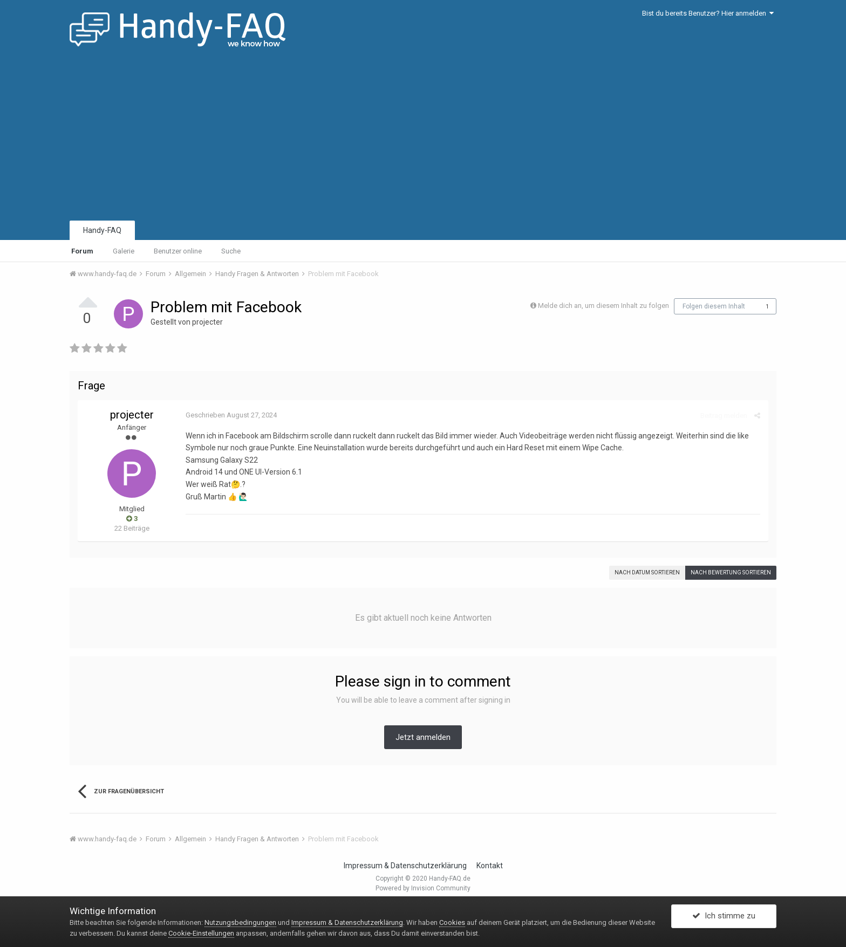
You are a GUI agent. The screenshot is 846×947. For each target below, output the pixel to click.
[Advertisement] (423, 137)
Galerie (123, 251)
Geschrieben (231, 415)
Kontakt (489, 865)
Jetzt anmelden (423, 737)
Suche (231, 251)
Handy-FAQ (102, 230)
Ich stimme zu (723, 916)
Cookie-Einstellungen (201, 933)
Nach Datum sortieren (647, 572)
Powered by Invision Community (423, 888)
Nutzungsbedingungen (240, 922)
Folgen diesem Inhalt (714, 306)
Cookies (452, 922)
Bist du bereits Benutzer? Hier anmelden (708, 13)
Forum (82, 251)
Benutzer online (178, 251)
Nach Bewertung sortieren (731, 572)
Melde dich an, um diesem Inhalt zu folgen (603, 305)
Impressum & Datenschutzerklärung (405, 865)
